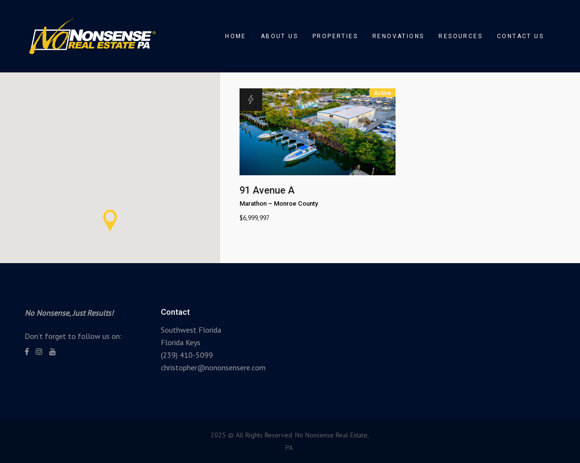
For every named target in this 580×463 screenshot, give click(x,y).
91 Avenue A (267, 190)
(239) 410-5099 (187, 355)
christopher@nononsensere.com (213, 367)
